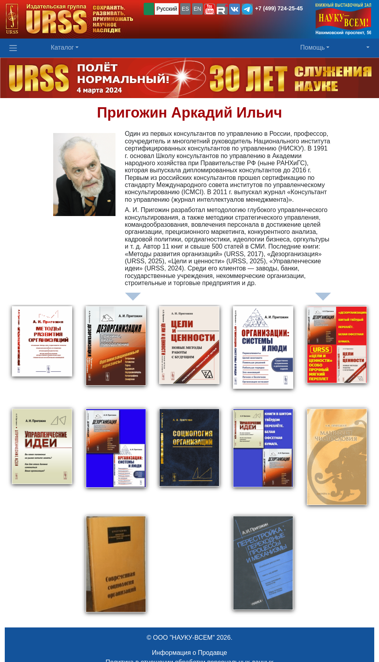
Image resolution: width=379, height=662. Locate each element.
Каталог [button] (62, 47)
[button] (209, 9)
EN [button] (197, 9)
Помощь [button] (312, 47)
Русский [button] (166, 9)
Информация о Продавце (189, 652)
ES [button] (185, 9)
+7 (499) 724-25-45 (279, 8)
